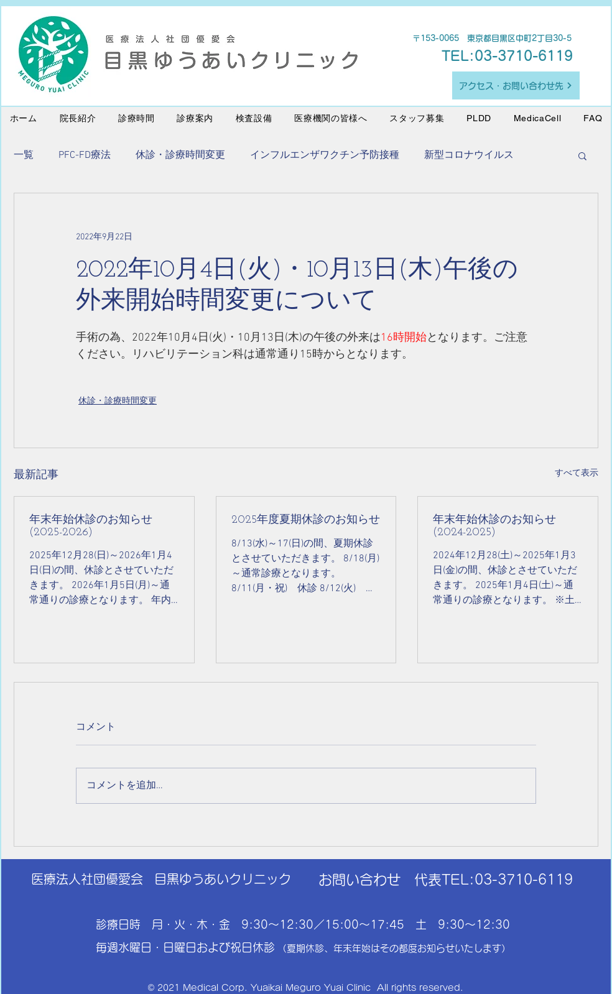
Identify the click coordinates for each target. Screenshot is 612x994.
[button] (582, 155)
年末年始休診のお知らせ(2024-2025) (494, 526)
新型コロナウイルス (469, 155)
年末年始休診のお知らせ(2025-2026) (90, 526)
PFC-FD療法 (84, 155)
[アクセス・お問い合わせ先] (516, 85)
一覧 (24, 155)
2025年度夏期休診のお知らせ (305, 520)
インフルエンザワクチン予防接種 (324, 155)
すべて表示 (576, 473)
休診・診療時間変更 (180, 155)
